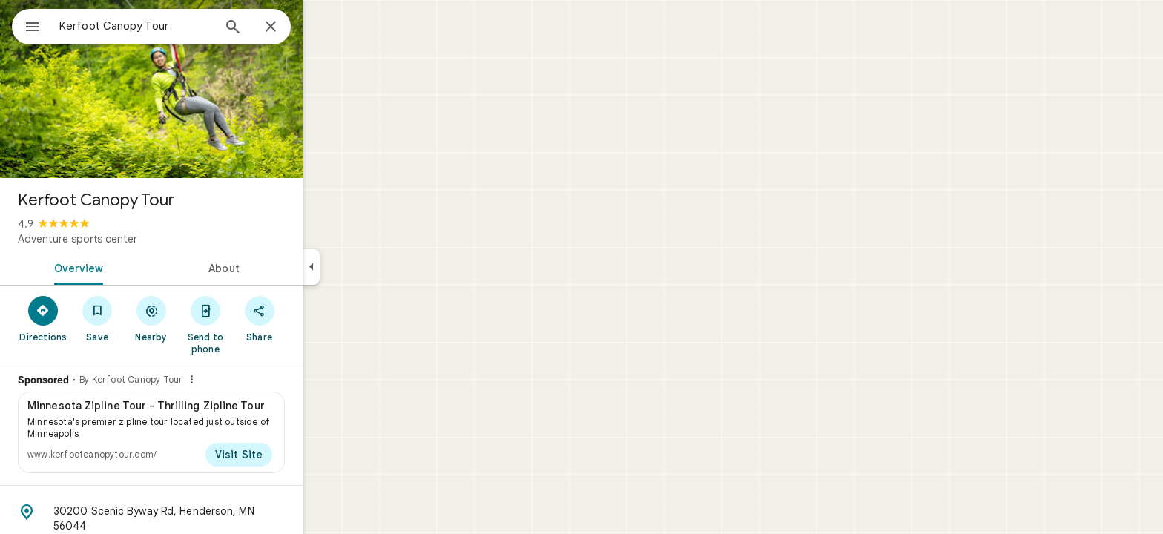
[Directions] (97, 318)
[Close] (324, 27)
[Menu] (26, 25)
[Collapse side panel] (364, 267)
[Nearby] (205, 318)
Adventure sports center (131, 238)
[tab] (129, 267)
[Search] (286, 28)
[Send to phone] (258, 324)
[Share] (313, 318)
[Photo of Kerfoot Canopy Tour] (204, 89)
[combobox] (174, 26)
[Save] (151, 318)
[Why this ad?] (245, 380)
